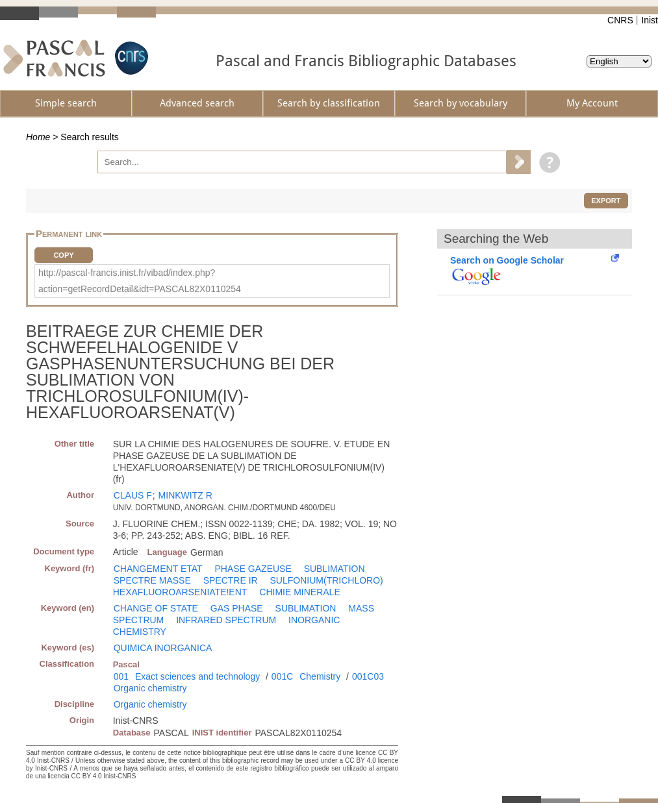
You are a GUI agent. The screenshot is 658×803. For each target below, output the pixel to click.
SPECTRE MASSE (152, 580)
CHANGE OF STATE (156, 608)
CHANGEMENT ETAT (158, 568)
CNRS (620, 20)
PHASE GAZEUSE (253, 568)
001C (282, 676)
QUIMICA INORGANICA (163, 648)
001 (121, 676)
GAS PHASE (236, 608)
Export (605, 200)
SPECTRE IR (230, 580)
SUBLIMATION (334, 568)
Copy (63, 255)
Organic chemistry (150, 688)
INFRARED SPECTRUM (226, 620)
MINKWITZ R (185, 495)
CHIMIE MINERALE (299, 592)
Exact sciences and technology (197, 676)
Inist (649, 20)
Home (38, 137)
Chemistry (319, 676)
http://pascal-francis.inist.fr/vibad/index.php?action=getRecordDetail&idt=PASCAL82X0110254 (139, 280)
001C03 (368, 676)
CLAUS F (133, 495)
